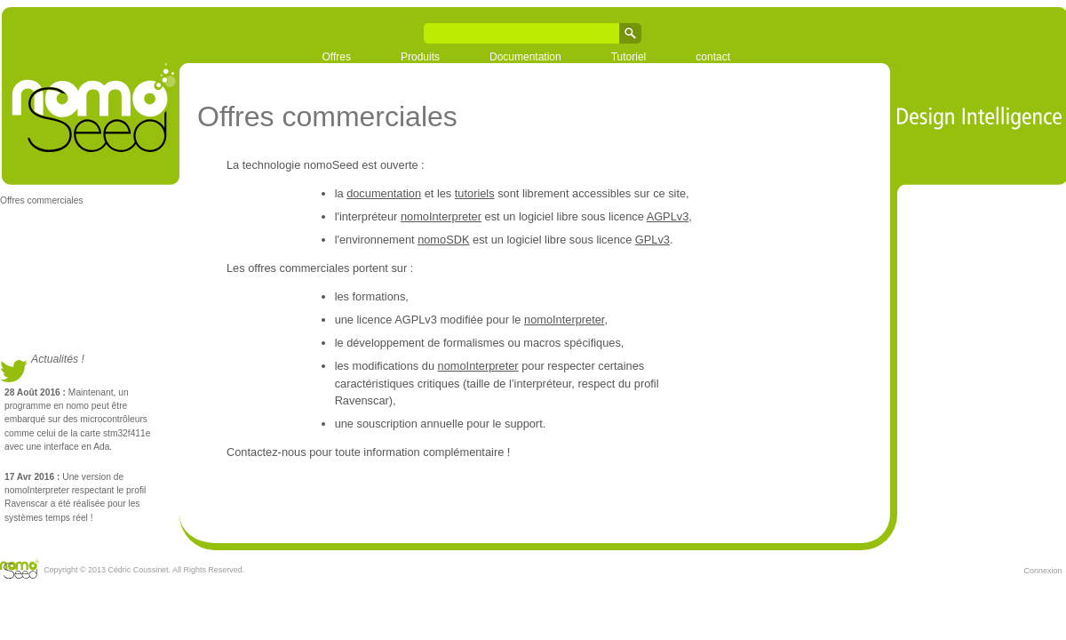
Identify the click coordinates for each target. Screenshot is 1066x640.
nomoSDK (443, 239)
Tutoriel (629, 57)
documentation (383, 193)
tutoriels (475, 193)
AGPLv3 (668, 216)
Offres (336, 57)
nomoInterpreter (441, 216)
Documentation (525, 57)
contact (713, 57)
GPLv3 (652, 239)
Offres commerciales (42, 200)
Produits (420, 57)
